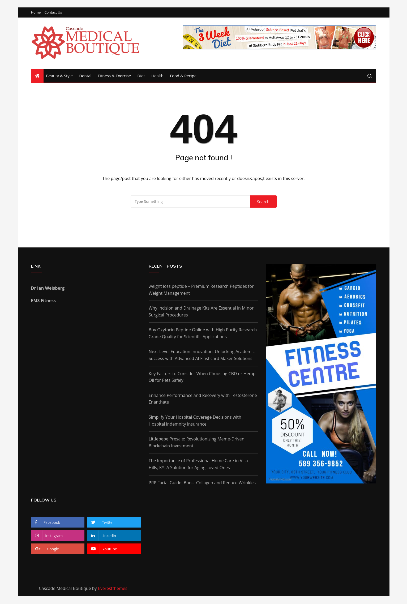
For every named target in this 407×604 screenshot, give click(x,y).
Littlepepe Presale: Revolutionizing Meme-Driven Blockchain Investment (197, 442)
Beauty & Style (59, 76)
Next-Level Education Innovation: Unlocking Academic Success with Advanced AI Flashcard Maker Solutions (202, 355)
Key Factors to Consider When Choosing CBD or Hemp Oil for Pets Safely (202, 377)
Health (157, 76)
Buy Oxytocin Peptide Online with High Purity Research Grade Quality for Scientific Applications (203, 333)
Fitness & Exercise (114, 76)
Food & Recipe (183, 76)
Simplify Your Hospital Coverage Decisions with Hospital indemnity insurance (195, 421)
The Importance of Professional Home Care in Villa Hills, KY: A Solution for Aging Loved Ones (198, 464)
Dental (85, 76)
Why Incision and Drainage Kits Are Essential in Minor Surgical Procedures (201, 312)
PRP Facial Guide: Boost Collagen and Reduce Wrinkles (202, 483)
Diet (141, 76)
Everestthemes (112, 589)
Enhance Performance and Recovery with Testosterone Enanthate (203, 399)
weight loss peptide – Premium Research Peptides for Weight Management (201, 290)
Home (36, 13)
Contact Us (53, 13)
